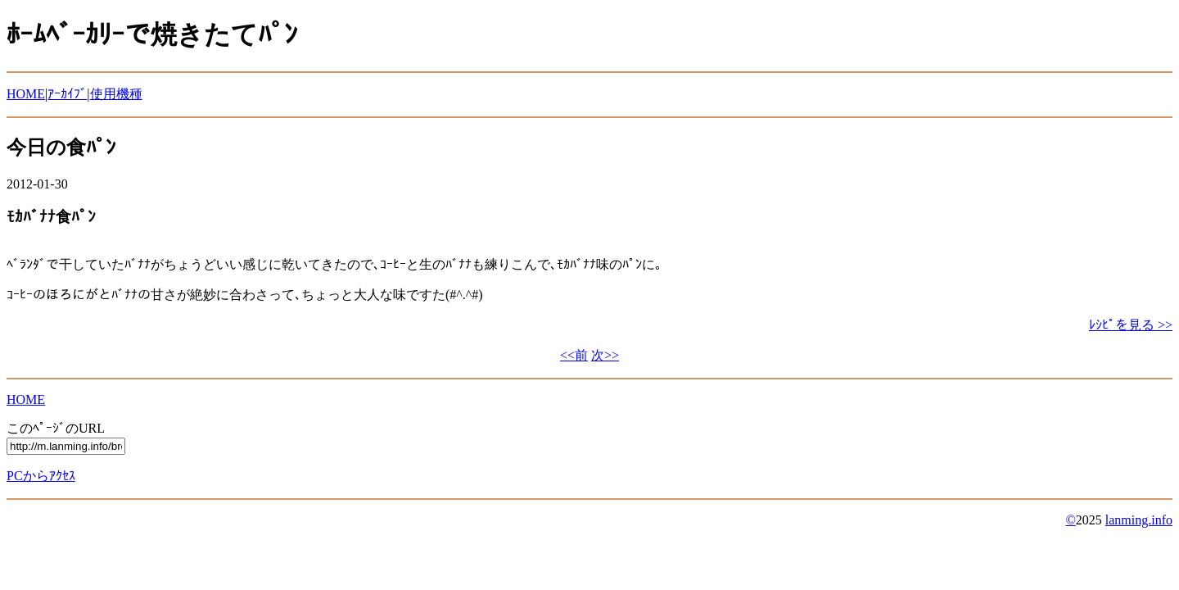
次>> (605, 355)
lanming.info (1138, 520)
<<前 (574, 355)
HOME (26, 94)
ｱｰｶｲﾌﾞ (67, 94)
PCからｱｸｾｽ (41, 476)
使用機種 (116, 94)
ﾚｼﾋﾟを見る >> (1130, 325)
